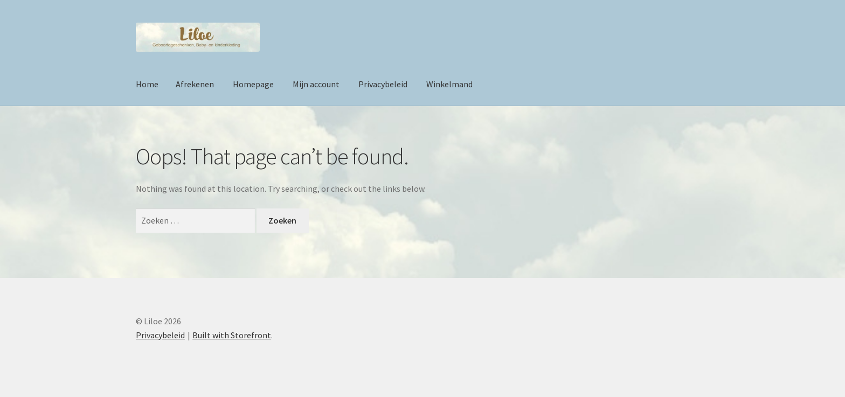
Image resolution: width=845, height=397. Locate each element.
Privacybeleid (382, 84)
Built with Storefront (231, 335)
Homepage (253, 84)
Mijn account (316, 84)
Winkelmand (449, 84)
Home (147, 84)
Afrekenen (195, 84)
